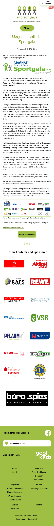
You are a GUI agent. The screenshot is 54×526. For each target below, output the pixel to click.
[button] (27, 443)
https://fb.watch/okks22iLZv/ (13, 228)
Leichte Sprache (46, 3)
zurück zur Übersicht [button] (27, 234)
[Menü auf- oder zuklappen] (27, 28)
